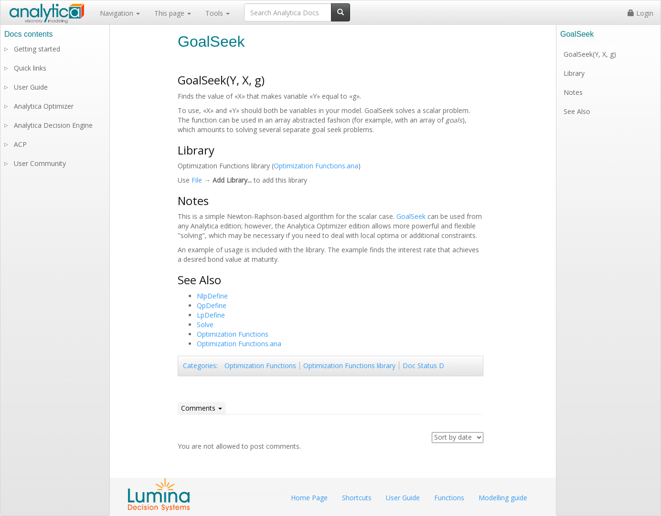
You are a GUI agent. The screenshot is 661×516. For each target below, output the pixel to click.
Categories (199, 365)
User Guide (31, 87)
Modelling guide (503, 497)
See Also (577, 111)
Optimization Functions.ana (316, 165)
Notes (573, 92)
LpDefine (211, 315)
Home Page (309, 497)
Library (574, 73)
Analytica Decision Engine (53, 125)
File (197, 180)
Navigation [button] (120, 13)
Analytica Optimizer (44, 106)
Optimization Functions (232, 334)
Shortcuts (357, 497)
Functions (449, 497)
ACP (20, 144)
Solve (205, 324)
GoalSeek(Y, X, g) (590, 54)
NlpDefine (212, 295)
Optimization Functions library (349, 365)
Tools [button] (217, 13)
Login (640, 13)
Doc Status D (423, 365)
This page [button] (172, 13)
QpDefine (211, 305)
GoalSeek (411, 216)
